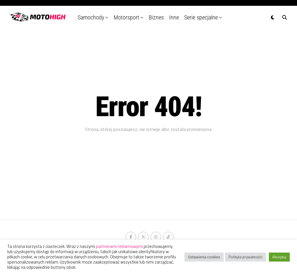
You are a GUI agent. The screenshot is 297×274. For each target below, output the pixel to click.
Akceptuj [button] (279, 257)
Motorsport (126, 17)
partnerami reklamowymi (119, 246)
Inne (174, 17)
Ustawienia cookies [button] (204, 257)
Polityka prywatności (245, 257)
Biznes (156, 17)
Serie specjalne (201, 17)
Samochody (91, 17)
